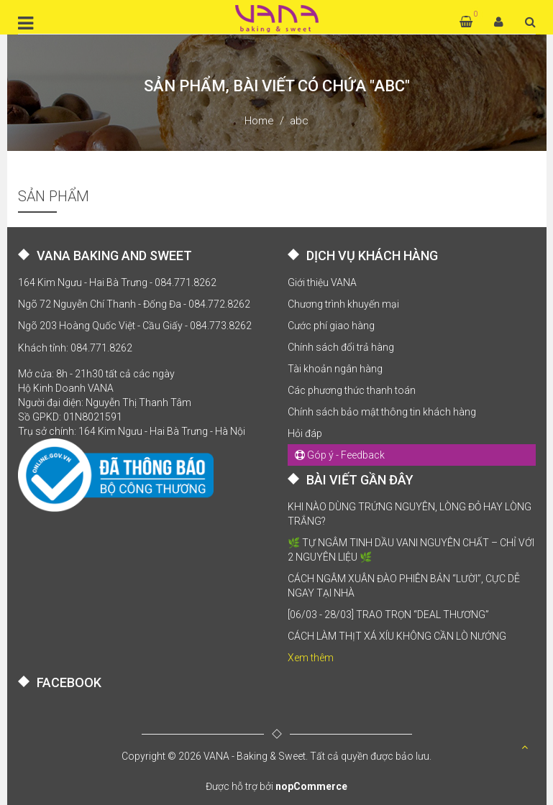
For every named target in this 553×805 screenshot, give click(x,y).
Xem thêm (311, 657)
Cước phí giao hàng (331, 325)
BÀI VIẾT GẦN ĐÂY (359, 479)
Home (259, 120)
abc (299, 120)
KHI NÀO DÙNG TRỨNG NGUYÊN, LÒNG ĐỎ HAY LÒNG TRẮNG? (409, 514)
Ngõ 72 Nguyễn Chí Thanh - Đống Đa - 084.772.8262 (134, 304)
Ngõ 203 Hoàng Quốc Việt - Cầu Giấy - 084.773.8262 (135, 325)
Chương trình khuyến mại (343, 304)
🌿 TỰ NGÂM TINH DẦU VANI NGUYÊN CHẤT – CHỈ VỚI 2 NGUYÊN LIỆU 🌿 (411, 550)
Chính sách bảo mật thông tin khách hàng (382, 412)
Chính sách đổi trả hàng (341, 347)
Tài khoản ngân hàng (335, 368)
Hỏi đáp (305, 433)
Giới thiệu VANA (322, 282)
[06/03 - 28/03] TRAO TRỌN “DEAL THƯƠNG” (388, 614)
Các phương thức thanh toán (352, 390)
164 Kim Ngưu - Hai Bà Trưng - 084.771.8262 (117, 282)
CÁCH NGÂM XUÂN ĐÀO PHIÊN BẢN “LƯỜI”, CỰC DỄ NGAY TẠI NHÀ (404, 586)
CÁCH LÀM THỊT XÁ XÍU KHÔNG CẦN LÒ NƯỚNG (397, 636)
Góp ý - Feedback (340, 455)
